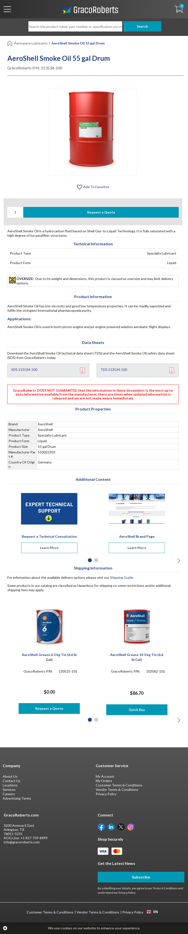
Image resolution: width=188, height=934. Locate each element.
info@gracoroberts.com (22, 842)
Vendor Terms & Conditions (117, 789)
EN (152, 912)
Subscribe (141, 877)
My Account (105, 776)
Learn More (49, 548)
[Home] (10, 43)
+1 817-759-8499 (34, 838)
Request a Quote (101, 212)
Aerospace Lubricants (31, 43)
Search (140, 26)
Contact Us (11, 781)
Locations (10, 785)
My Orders (104, 781)
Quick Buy (137, 710)
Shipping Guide (121, 577)
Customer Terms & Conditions (119, 785)
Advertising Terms (17, 798)
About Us (10, 776)
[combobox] (152, 911)
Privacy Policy (106, 794)
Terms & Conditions (165, 888)
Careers (9, 794)
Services (9, 789)
